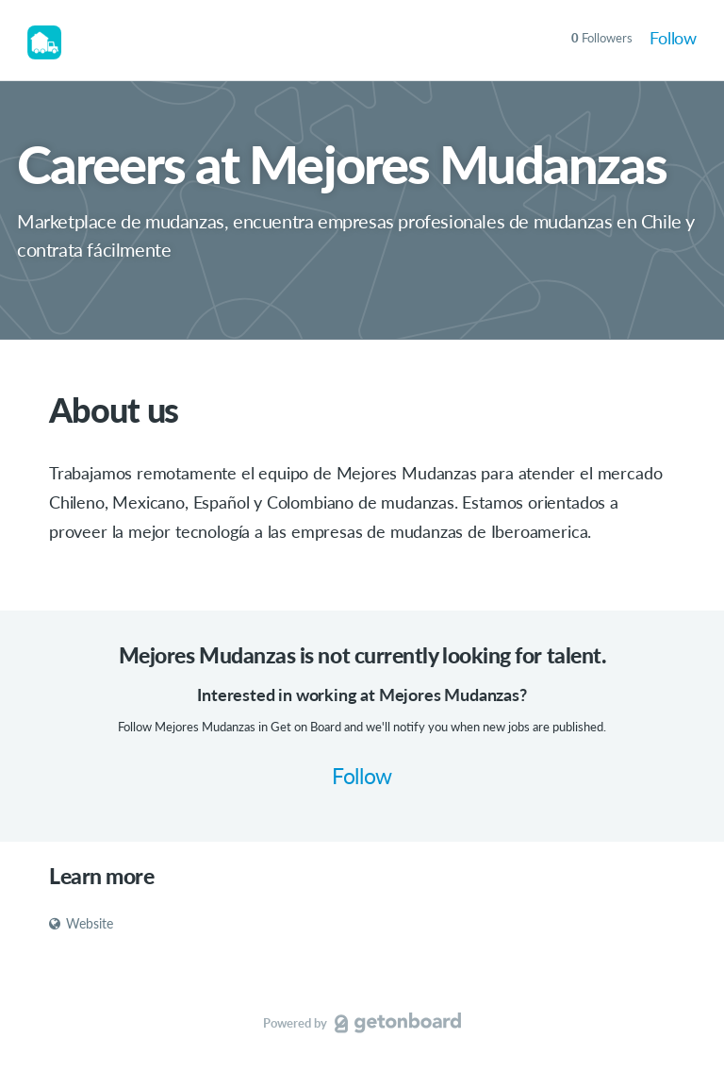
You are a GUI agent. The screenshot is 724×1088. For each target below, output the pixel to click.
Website (81, 923)
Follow (673, 37)
